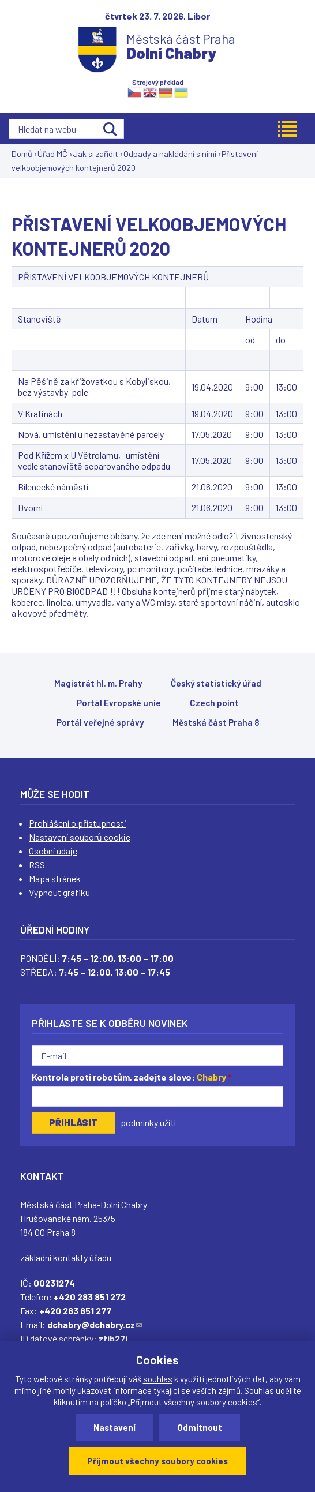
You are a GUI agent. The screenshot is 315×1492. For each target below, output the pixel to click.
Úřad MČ (53, 154)
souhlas (157, 1379)
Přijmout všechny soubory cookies (157, 1461)
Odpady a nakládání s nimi (169, 154)
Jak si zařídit (95, 154)
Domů (22, 154)
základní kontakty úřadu (65, 1257)
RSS (37, 864)
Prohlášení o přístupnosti (77, 823)
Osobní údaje (53, 850)
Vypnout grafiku (59, 892)
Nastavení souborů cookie (79, 836)
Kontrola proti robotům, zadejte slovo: (132, 1076)
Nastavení (114, 1427)
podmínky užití (148, 1122)
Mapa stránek (55, 878)
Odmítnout (199, 1427)
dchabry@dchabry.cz (94, 1324)
